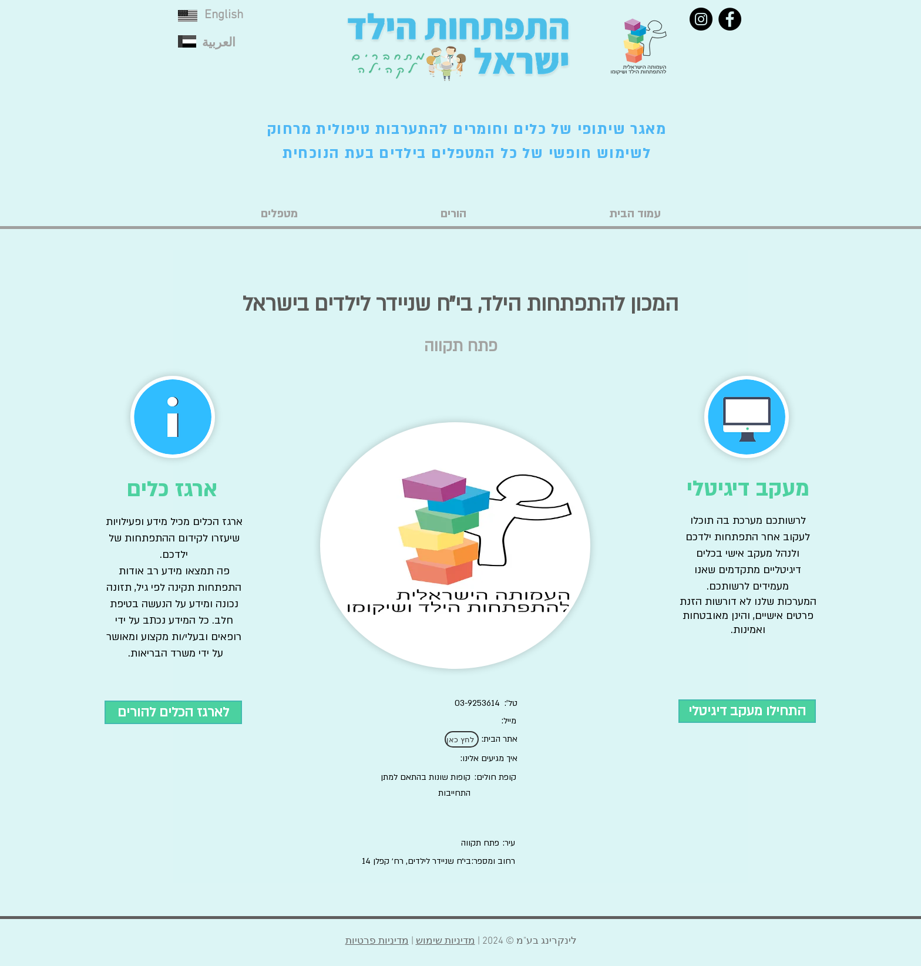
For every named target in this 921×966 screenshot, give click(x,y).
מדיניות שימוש (445, 941)
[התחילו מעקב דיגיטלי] (747, 711)
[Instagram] (701, 19)
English (223, 15)
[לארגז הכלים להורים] (173, 712)
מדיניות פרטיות (377, 941)
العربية (219, 43)
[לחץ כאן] (462, 739)
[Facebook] (729, 19)
